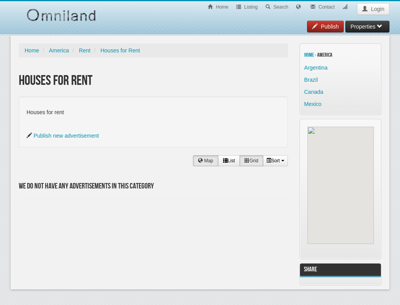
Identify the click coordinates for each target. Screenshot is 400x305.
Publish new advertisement (66, 136)
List (229, 160)
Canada (313, 92)
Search (277, 7)
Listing (247, 7)
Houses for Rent (120, 50)
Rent (85, 50)
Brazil (311, 80)
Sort (275, 160)
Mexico (312, 104)
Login (373, 9)
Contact (323, 7)
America (59, 50)
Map (205, 160)
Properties (366, 26)
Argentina (316, 68)
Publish (325, 26)
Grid (251, 160)
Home (218, 7)
